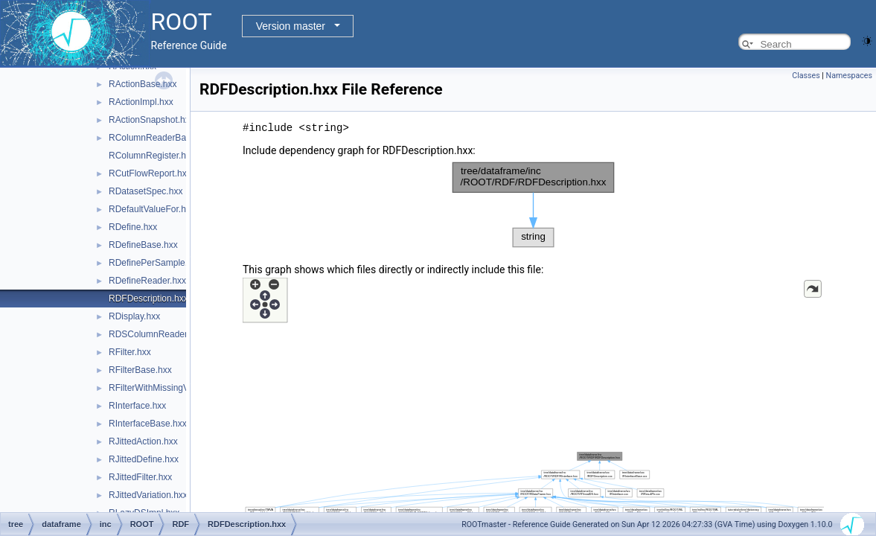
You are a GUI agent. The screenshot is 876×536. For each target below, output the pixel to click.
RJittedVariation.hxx (148, 495)
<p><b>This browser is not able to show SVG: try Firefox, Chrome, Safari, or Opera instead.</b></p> (533, 204)
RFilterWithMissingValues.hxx (167, 388)
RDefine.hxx (133, 227)
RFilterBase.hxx (140, 370)
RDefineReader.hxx (147, 280)
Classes (805, 75)
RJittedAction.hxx (143, 441)
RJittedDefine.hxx (144, 459)
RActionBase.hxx (142, 84)
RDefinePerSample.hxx (155, 263)
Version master (290, 26)
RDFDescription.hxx (148, 298)
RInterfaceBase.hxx (148, 423)
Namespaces (849, 75)
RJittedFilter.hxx (140, 477)
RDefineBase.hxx (143, 245)
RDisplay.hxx (134, 316)
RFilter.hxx (130, 352)
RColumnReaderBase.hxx (160, 138)
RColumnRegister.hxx (152, 155)
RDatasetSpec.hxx (145, 191)
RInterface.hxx (137, 406)
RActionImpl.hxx (141, 102)
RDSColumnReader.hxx (156, 334)
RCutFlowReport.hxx (150, 173)
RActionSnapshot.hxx (151, 120)
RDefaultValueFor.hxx (152, 209)
